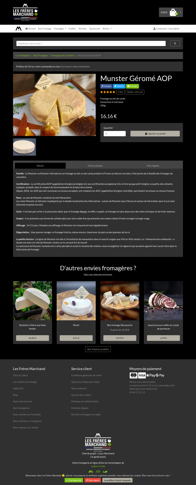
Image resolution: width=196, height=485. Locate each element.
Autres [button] (106, 28)
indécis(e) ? (18, 388)
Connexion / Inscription (166, 28)
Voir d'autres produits (98, 349)
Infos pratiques (95, 165)
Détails (40, 165)
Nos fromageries (21, 408)
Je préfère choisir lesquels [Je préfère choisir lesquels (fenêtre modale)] (117, 480)
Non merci (92, 480)
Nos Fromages (40, 55)
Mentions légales (80, 408)
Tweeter (119, 86)
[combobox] (91, 43)
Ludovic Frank (98, 466)
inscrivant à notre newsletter (75, 66)
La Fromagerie (22, 55)
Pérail (76, 325)
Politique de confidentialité (84, 401)
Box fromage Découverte (119, 325)
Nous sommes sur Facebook (27, 414)
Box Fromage (44, 28)
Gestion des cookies (81, 395)
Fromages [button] (59, 28)
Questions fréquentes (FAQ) (85, 381)
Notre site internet (22, 401)
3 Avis (120, 92)
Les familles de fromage (25, 381)
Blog (15, 395)
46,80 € (32, 338)
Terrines (82, 28)
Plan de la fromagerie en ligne (86, 414)
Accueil (30, 28)
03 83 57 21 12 (137, 392)
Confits (72, 28)
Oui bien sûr (73, 480)
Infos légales (153, 165)
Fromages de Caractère (63, 55)
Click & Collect (20, 375)
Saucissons (94, 28)
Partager (106, 86)
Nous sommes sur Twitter (26, 427)
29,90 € (120, 338)
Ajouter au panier (155, 133)
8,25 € (76, 338)
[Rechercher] (175, 43)
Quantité (108, 127)
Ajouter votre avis (135, 92)
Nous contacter (79, 388)
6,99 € (163, 338)
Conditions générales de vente (86, 375)
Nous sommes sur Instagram (27, 421)
